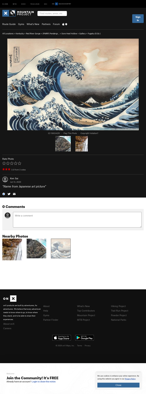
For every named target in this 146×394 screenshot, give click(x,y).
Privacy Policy (130, 379)
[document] (118, 380)
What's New (33, 24)
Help (45, 310)
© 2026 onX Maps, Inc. (65, 345)
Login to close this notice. (44, 381)
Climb (5, 4)
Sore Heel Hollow (69, 33)
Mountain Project (86, 315)
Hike (23, 4)
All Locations (7, 33)
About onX (8, 323)
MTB (15, 4)
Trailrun (34, 4)
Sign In (137, 19)
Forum (56, 24)
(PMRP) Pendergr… (51, 33)
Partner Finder (50, 319)
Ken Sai (14, 178)
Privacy (88, 345)
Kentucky (20, 33)
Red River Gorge (33, 33)
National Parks (118, 319)
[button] (3, 193)
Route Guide (9, 24)
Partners (46, 24)
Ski (45, 4)
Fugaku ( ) (94, 33)
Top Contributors (86, 310)
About (46, 306)
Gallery (82, 33)
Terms (79, 345)
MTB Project (83, 319)
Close (118, 385)
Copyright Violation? (89, 133)
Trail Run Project (119, 310)
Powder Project (119, 315)
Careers (7, 328)
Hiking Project (118, 306)
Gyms (21, 24)
